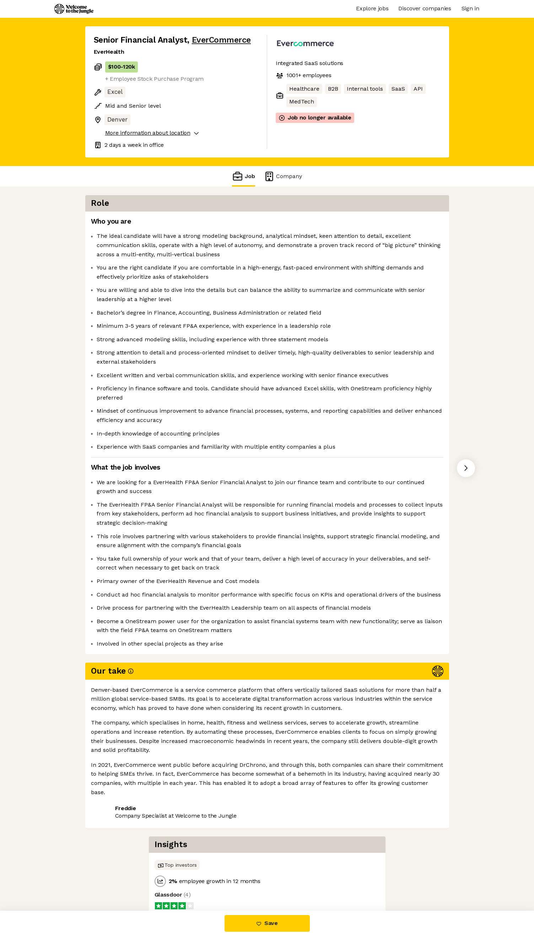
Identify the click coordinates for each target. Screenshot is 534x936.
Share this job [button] (113, 880)
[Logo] (73, 9)
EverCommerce (221, 40)
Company (283, 176)
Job (243, 176)
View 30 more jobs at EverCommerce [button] (194, 880)
